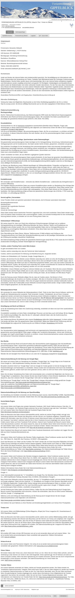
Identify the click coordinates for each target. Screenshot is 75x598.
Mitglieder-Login (35, 589)
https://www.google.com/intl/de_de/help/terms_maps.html (18, 386)
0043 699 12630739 (9, 26)
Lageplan (33, 35)
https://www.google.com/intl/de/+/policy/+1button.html (17, 500)
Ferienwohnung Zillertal (21, 35)
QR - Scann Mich (43, 35)
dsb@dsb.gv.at (57, 351)
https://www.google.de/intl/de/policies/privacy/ (53, 577)
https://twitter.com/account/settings (34, 451)
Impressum (21, 126)
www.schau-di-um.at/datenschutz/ (47, 546)
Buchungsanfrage (20, 32)
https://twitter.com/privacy (33, 449)
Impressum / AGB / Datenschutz (22, 589)
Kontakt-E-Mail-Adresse (16, 129)
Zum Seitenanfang (70, 589)
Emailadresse (17, 175)
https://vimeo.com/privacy (13, 560)
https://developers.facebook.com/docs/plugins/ (15, 412)
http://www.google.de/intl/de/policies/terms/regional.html (33, 382)
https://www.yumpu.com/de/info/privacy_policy (18, 526)
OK (55, 596)
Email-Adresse (62, 354)
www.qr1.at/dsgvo (9, 537)
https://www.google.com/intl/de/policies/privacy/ (15, 388)
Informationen (63, 596)
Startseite (9, 32)
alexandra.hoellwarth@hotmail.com (13, 27)
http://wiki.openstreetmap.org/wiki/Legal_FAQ (55, 397)
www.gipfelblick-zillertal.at (28, 27)
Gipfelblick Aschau (7, 35)
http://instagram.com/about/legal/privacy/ (20, 470)
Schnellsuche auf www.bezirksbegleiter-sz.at (62, 19)
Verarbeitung (51, 323)
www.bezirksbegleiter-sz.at (7, 589)
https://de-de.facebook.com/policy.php (41, 427)
